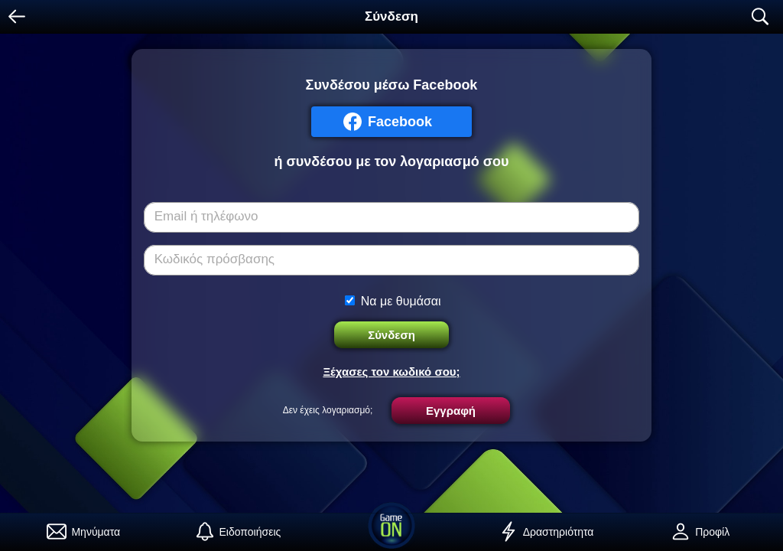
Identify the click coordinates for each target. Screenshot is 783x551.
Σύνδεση (391, 334)
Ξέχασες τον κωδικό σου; (391, 371)
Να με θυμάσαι (401, 301)
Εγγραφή (451, 410)
